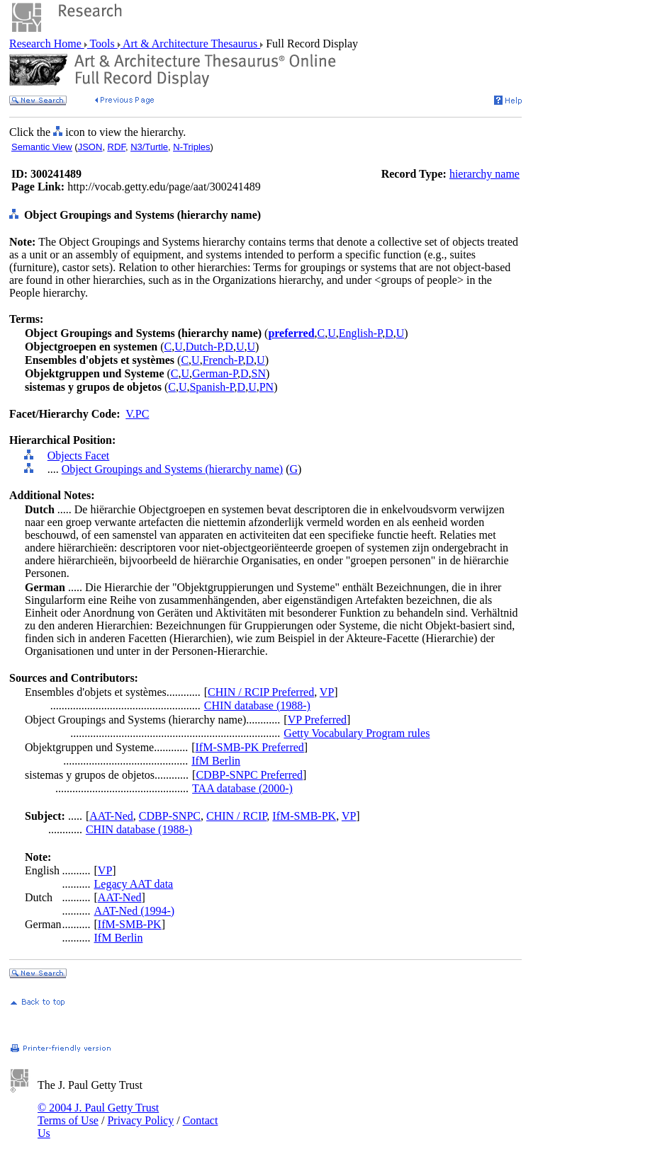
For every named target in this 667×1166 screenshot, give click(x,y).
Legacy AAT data (134, 884)
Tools (102, 44)
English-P (360, 333)
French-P (223, 360)
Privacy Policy (140, 1120)
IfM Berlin (215, 761)
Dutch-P (204, 347)
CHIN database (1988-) (257, 705)
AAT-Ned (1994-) (134, 911)
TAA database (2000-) (242, 788)
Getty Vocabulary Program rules (357, 733)
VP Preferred (317, 720)
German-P (214, 373)
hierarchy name (484, 174)
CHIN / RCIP (236, 816)
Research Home (46, 44)
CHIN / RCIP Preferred (261, 692)
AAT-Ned (111, 816)
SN (259, 373)
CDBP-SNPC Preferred (249, 775)
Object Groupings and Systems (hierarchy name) (172, 469)
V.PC (137, 414)
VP (327, 692)
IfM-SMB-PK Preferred (250, 747)
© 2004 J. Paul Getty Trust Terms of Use (98, 1114)
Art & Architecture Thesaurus (190, 44)
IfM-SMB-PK (304, 816)
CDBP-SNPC (170, 816)
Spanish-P (211, 387)
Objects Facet (78, 456)
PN (266, 387)
